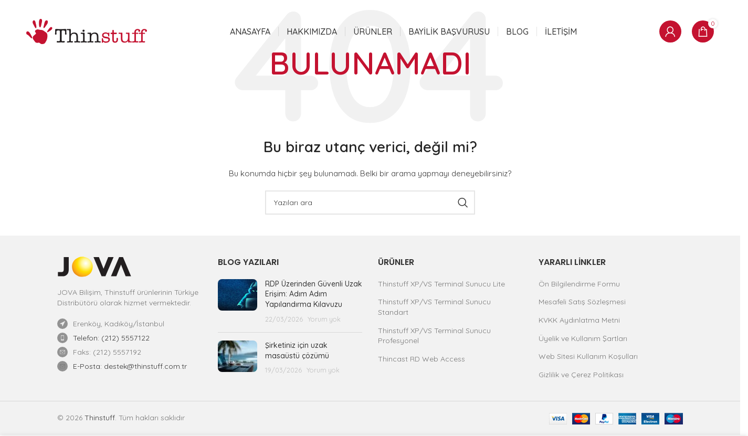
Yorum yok (324, 319)
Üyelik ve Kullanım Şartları (583, 338)
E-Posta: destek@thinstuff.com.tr (130, 366)
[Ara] (370, 202)
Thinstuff (100, 417)
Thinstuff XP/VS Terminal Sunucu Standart (434, 307)
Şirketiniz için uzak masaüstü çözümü (297, 350)
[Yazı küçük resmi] (237, 301)
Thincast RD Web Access (421, 359)
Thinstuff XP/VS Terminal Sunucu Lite (441, 284)
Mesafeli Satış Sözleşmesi (582, 301)
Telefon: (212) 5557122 (111, 338)
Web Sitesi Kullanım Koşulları (588, 356)
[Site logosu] (86, 31)
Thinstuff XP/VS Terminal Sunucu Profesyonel (434, 336)
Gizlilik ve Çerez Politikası (581, 374)
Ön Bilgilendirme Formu (579, 284)
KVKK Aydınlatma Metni (579, 320)
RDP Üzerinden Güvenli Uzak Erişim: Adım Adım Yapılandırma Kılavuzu (313, 294)
